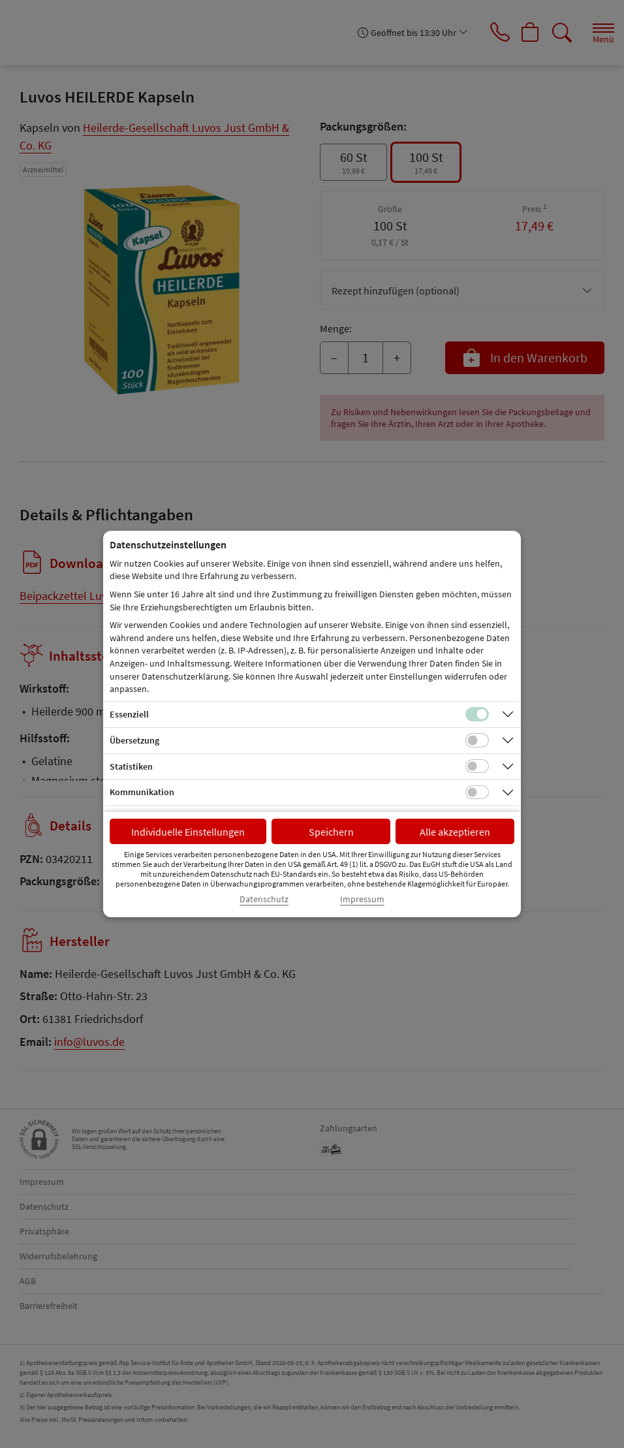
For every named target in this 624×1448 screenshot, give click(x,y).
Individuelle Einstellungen (188, 831)
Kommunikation (142, 792)
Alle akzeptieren (455, 831)
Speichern (331, 831)
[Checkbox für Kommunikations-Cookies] (477, 792)
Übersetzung (134, 740)
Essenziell (129, 714)
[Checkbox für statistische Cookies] (477, 766)
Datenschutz (264, 899)
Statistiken (131, 766)
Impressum (362, 899)
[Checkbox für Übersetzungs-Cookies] (477, 740)
